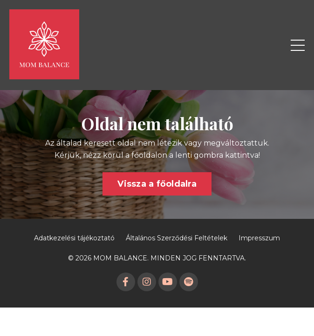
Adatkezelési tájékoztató (74, 238)
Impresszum (259, 238)
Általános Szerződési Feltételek (176, 238)
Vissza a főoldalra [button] (157, 184)
